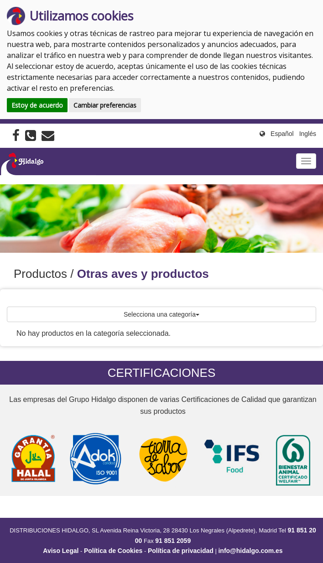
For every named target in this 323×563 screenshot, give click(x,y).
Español (282, 133)
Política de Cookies (113, 550)
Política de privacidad (181, 550)
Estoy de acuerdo (37, 105)
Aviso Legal (60, 550)
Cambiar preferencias (104, 105)
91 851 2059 (173, 540)
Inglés (307, 133)
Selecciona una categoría (161, 314)
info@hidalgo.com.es (250, 550)
